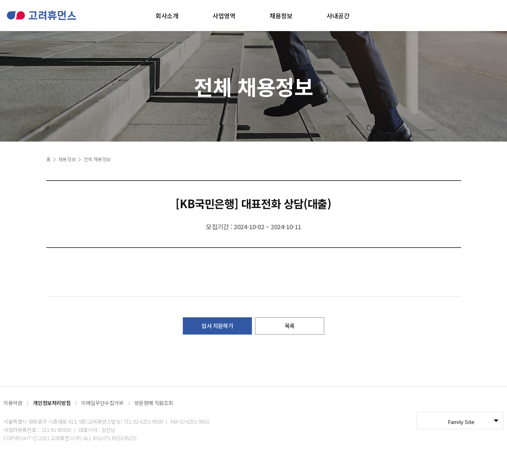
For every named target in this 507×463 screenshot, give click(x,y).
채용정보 (281, 15)
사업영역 (224, 15)
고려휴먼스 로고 (41, 15)
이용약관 (12, 402)
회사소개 (167, 15)
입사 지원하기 (217, 325)
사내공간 (338, 15)
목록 (290, 325)
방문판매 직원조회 (153, 402)
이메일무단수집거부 (102, 402)
